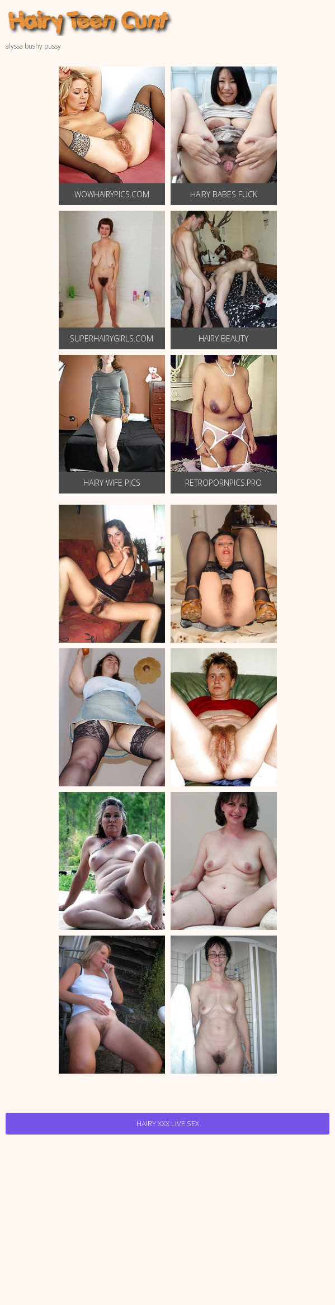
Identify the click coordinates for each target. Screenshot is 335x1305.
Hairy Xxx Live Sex (167, 1123)
